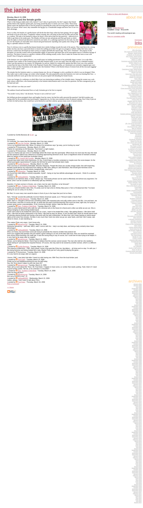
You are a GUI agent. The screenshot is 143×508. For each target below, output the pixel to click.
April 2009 (139, 353)
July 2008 (139, 339)
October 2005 (137, 290)
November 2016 (137, 489)
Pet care (139, 176)
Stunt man (138, 205)
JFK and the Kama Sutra (134, 66)
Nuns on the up (137, 249)
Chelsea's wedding (136, 158)
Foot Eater (21, 259)
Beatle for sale (137, 237)
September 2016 (137, 486)
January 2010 (137, 366)
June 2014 (138, 445)
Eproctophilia (137, 192)
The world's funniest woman (133, 130)
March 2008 (138, 333)
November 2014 (137, 453)
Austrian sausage (136, 221)
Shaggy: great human (135, 53)
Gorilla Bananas (23, 164)
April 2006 (139, 299)
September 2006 (137, 306)
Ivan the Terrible (23, 143)
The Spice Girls (137, 83)
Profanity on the (134, 55)
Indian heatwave (136, 125)
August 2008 (138, 341)
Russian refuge (137, 173)
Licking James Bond (135, 227)
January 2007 (137, 312)
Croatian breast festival (134, 181)
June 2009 (138, 356)
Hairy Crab (138, 189)
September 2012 (137, 414)
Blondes (139, 213)
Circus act (138, 197)
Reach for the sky (136, 141)
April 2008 (139, 335)
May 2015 (139, 462)
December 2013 (137, 436)
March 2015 (138, 459)
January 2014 (137, 438)
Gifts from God (137, 206)
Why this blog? (137, 50)
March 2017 (138, 495)
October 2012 (137, 416)
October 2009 (137, 362)
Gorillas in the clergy (135, 71)
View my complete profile (116, 36)
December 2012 (137, 419)
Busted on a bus (136, 109)
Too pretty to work (136, 184)
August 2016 (138, 484)
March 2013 (138, 423)
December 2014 (137, 454)
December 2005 (137, 293)
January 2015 (137, 456)
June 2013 (138, 427)
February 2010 (137, 368)
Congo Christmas (136, 202)
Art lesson (138, 134)
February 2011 (137, 386)
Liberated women (136, 233)
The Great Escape (136, 152)
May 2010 (139, 372)
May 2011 (139, 390)
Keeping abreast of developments (131, 114)
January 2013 (137, 420)
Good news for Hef (136, 229)
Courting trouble (136, 122)
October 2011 (137, 398)
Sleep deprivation (136, 174)
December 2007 (137, 329)
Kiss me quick (137, 154)
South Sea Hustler (136, 133)
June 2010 (138, 374)
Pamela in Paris (137, 120)
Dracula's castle (137, 107)
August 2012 (138, 413)
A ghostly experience (135, 219)
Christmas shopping (135, 139)
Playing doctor (137, 179)
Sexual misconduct (136, 253)
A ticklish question (136, 147)
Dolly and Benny (136, 112)
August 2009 (138, 359)
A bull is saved (137, 238)
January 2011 (137, 384)
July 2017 (139, 501)
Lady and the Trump (135, 90)
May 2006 (139, 300)
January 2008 (137, 330)
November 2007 (137, 327)
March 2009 (138, 351)
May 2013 (139, 426)
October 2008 (137, 344)
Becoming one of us (135, 103)
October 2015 (137, 469)
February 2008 (137, 332)
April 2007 (139, 317)
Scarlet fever (138, 155)
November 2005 (137, 291)
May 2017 (139, 498)
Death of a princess (135, 77)
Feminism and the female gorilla (131, 61)
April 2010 (139, 371)
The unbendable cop (135, 95)
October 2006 (137, 308)
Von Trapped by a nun (135, 93)
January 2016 (137, 474)
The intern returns (136, 222)
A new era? (138, 138)
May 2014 (139, 444)
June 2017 (138, 499)
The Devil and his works (134, 98)
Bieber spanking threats (134, 190)
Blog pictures (137, 217)
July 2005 (139, 287)
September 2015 (137, 468)
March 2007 (138, 315)
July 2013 (139, 429)
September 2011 (137, 396)
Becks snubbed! (136, 106)
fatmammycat (22, 224)
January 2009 (137, 348)
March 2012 (138, 405)
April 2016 (139, 478)
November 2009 (137, 363)
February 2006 (137, 296)
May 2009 (139, 354)
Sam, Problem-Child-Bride (27, 186)
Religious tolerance (135, 162)
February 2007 (137, 314)
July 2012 (139, 411)
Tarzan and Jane (136, 117)
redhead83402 (23, 177)
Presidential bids (136, 241)
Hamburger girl (137, 144)
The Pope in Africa (136, 146)
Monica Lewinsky (136, 80)
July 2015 (139, 465)
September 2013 (137, 432)
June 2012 (138, 410)
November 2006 (137, 309)
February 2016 (137, 475)
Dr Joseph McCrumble (26, 158)
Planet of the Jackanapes (134, 224)
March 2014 (138, 441)
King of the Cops (136, 64)
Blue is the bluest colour (134, 186)
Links (138, 43)
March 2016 (138, 477)
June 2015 (138, 463)
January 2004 (137, 284)
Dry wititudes (137, 246)
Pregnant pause (137, 200)
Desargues (22, 171)
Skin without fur (137, 208)
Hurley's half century (135, 248)
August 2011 (138, 395)
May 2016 (139, 480)
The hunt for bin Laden (134, 126)
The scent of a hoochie (134, 216)
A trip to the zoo (137, 99)
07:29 (32, 135)
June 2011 (138, 392)
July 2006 (139, 303)
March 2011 (138, 387)
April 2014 (139, 442)
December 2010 (137, 383)
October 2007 (137, 326)
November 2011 (137, 399)
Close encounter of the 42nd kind (131, 88)
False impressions (136, 194)
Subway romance (136, 115)
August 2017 (138, 502)
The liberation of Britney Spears (132, 85)
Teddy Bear (138, 243)
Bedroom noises (136, 91)
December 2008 (137, 347)
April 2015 (139, 460)
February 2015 (137, 457)
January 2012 (137, 402)
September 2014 (137, 450)
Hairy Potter (138, 225)
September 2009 (137, 360)
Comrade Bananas (136, 75)
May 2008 (139, 336)
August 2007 (138, 323)
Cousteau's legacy (136, 96)
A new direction (137, 111)
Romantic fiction (136, 195)
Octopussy (138, 136)
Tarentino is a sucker (135, 165)
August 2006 (138, 305)
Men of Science (137, 128)
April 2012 (139, 407)
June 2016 (138, 481)
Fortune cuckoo (137, 203)
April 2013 (139, 424)
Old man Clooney (136, 211)
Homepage (138, 40)
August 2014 (138, 448)
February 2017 (137, 493)
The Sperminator (136, 235)
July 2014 (139, 447)
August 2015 (138, 466)
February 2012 (137, 404)
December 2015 (137, 472)
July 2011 (139, 393)
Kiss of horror (137, 232)
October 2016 (137, 487)
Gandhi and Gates (136, 82)
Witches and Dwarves (135, 168)
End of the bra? (137, 178)
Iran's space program (135, 157)
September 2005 (137, 288)
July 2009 (139, 357)
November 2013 (137, 435)
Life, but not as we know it (133, 123)
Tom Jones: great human (134, 56)
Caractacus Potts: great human (132, 69)
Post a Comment (13, 284)
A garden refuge (136, 119)
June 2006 (138, 302)
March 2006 (138, 297)
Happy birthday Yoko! (135, 182)
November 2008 (137, 345)
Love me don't (137, 67)
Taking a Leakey (136, 59)
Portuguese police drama (134, 160)
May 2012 (139, 408)
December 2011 (137, 401)
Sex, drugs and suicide (134, 142)
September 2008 (137, 342)
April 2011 (139, 389)
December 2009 (137, 365)
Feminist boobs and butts (134, 251)
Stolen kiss (138, 245)
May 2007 (139, 318)
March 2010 (138, 369)
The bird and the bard (135, 87)
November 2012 (137, 417)
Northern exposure (136, 198)
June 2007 (138, 320)
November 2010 (137, 381)
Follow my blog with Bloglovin (117, 14)
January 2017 (137, 492)
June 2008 (138, 338)
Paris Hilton (138, 79)
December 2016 (137, 490)
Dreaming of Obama (135, 166)
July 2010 (139, 375)
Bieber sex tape (137, 210)
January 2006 (137, 294)
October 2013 (137, 433)
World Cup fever (136, 72)
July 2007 (139, 321)
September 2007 (137, 324)
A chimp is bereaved (135, 150)
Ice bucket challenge (135, 230)
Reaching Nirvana (136, 171)
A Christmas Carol (136, 58)
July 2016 (139, 483)
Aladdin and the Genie (135, 101)
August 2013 (138, 430)
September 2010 (137, 378)
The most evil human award (133, 51)
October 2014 (137, 451)
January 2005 (137, 285)
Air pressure (138, 163)
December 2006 (137, 311)
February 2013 (137, 422)
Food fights (138, 187)
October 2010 (137, 380)
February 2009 (137, 350)
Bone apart (138, 214)
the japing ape (22, 10)
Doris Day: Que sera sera (134, 74)
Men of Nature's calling (134, 104)
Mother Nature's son (135, 63)
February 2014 (137, 439)
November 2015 (137, 471)
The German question (135, 131)
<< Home (10, 287)
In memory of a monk (135, 149)
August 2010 (138, 377)
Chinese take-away (135, 240)
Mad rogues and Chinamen (133, 170)
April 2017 (139, 496)
